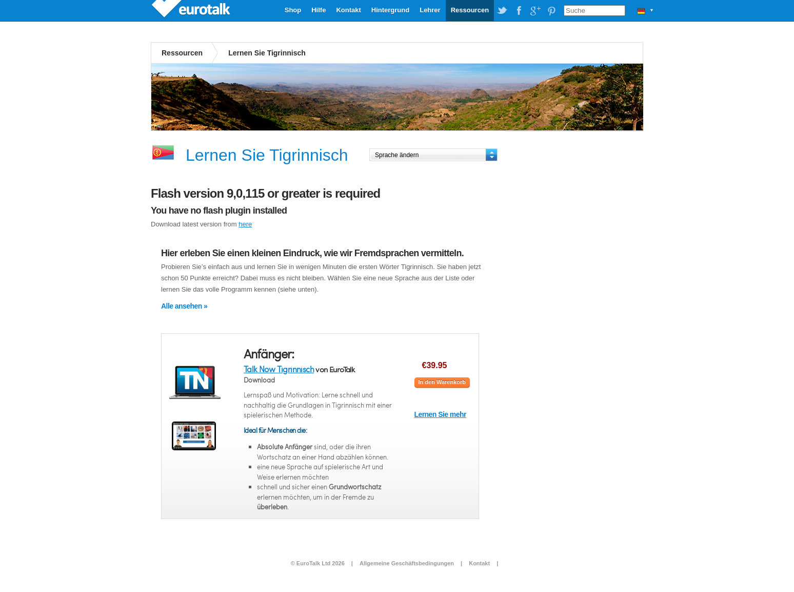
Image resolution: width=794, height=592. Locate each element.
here (245, 224)
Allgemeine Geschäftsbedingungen (407, 563)
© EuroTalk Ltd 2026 (318, 563)
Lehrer (430, 10)
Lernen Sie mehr (440, 414)
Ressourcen (470, 10)
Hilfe (318, 10)
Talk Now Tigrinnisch (279, 369)
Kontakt (348, 10)
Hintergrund (390, 10)
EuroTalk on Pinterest (551, 11)
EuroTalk (192, 10)
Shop (293, 10)
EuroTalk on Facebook (518, 11)
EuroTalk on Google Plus (535, 11)
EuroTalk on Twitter (502, 11)
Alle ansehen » (184, 306)
